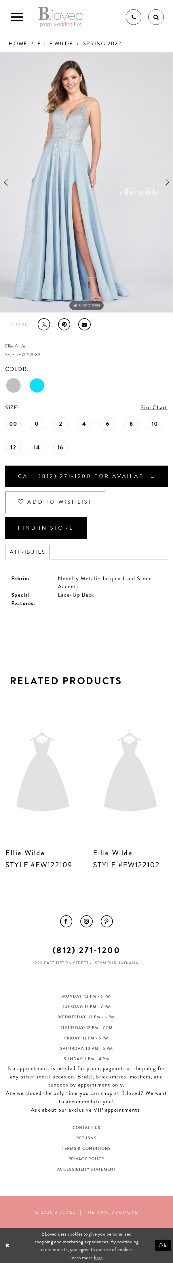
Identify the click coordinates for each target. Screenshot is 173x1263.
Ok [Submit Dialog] (163, 1245)
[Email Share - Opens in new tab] (84, 324)
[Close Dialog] (8, 1245)
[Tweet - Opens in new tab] (44, 324)
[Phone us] (133, 17)
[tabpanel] (86, 182)
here (98, 1257)
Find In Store (46, 528)
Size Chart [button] (154, 407)
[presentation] (43, 772)
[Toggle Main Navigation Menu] (17, 17)
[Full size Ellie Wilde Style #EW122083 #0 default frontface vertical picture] (86, 182)
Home (18, 44)
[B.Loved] (60, 17)
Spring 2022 (102, 44)
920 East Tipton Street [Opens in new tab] (62, 963)
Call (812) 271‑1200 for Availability (90, 476)
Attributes (27, 552)
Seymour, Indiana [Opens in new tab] (116, 963)
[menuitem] (66, 921)
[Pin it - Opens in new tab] (64, 324)
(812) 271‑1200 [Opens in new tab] (86, 950)
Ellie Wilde (55, 44)
